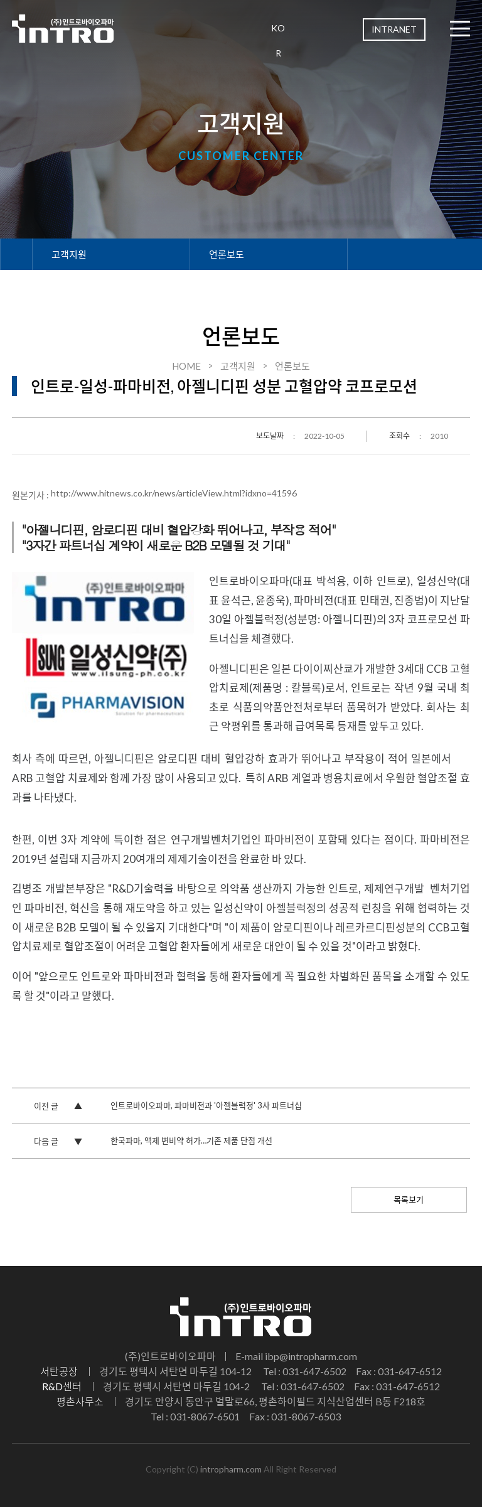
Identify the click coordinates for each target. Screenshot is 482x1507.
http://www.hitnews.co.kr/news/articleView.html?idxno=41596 (174, 493)
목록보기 (409, 1199)
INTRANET (394, 29)
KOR (278, 40)
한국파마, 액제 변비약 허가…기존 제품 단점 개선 (191, 1140)
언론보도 (226, 254)
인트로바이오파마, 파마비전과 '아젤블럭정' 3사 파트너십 (206, 1105)
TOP (454, 1313)
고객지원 (69, 254)
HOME (186, 366)
